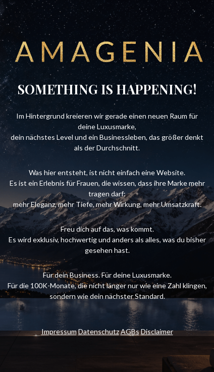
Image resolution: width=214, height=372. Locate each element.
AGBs (130, 331)
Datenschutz (98, 331)
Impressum (59, 331)
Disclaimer (157, 331)
